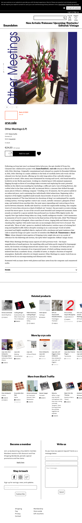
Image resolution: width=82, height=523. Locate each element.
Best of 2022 (23, 112)
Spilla (16, 397)
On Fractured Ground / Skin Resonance (31, 397)
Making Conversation (18, 355)
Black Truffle (13, 134)
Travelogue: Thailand (55, 320)
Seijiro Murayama (69, 314)
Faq (16, 511)
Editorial (63, 25)
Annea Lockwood (7, 312)
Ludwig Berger (18, 312)
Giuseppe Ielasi (6, 356)
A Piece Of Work (31, 354)
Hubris (4, 395)
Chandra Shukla (57, 316)
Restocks (72, 23)
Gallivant (42, 356)
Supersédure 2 (69, 317)
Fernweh (42, 395)
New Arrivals (33, 23)
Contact (18, 516)
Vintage (74, 25)
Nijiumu (54, 393)
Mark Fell (67, 393)
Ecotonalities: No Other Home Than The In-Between (19, 317)
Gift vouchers (39, 514)
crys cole (10, 122)
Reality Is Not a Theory (69, 398)
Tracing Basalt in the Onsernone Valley (32, 319)
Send (61, 492)
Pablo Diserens (31, 312)
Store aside (38, 511)
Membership (38, 509)
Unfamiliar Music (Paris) (7, 359)
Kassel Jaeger (43, 393)
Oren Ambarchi (44, 352)
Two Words (67, 356)
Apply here (20, 462)
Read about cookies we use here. (68, 4)
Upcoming (59, 23)
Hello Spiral (42, 312)
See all (21, 114)
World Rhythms (6, 315)
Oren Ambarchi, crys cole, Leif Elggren (56, 360)
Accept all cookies (73, 8)
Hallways (42, 315)
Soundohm (10, 25)
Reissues (47, 23)
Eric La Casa (68, 312)
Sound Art (12, 139)
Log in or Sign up (73, 12)
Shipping (18, 509)
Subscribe (20, 494)
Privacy (17, 514)
